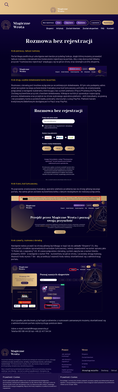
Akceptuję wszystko (90, 370)
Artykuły (59, 28)
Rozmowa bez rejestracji (67, 366)
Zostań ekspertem (90, 28)
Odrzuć (114, 370)
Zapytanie (69, 23)
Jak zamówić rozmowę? (66, 355)
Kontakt (110, 28)
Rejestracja (108, 23)
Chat (58, 23)
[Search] (6, 4)
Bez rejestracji (48, 23)
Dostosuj (104, 370)
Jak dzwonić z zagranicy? (66, 360)
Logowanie (95, 23)
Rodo (84, 367)
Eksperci (49, 28)
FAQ (102, 28)
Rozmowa (81, 23)
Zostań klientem (73, 28)
